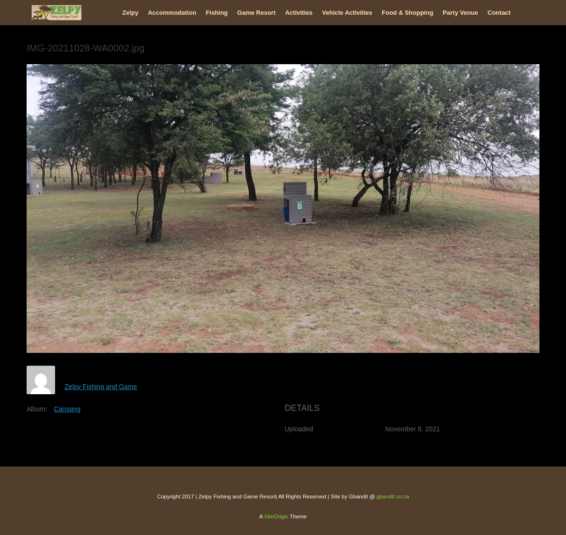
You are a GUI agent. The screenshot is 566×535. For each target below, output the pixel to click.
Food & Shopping (407, 12)
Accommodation (172, 12)
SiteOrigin (276, 516)
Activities (298, 12)
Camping (67, 409)
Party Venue (460, 12)
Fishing (216, 12)
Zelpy (131, 12)
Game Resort (256, 12)
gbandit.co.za (393, 496)
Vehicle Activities (347, 12)
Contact (499, 12)
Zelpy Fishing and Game (101, 386)
